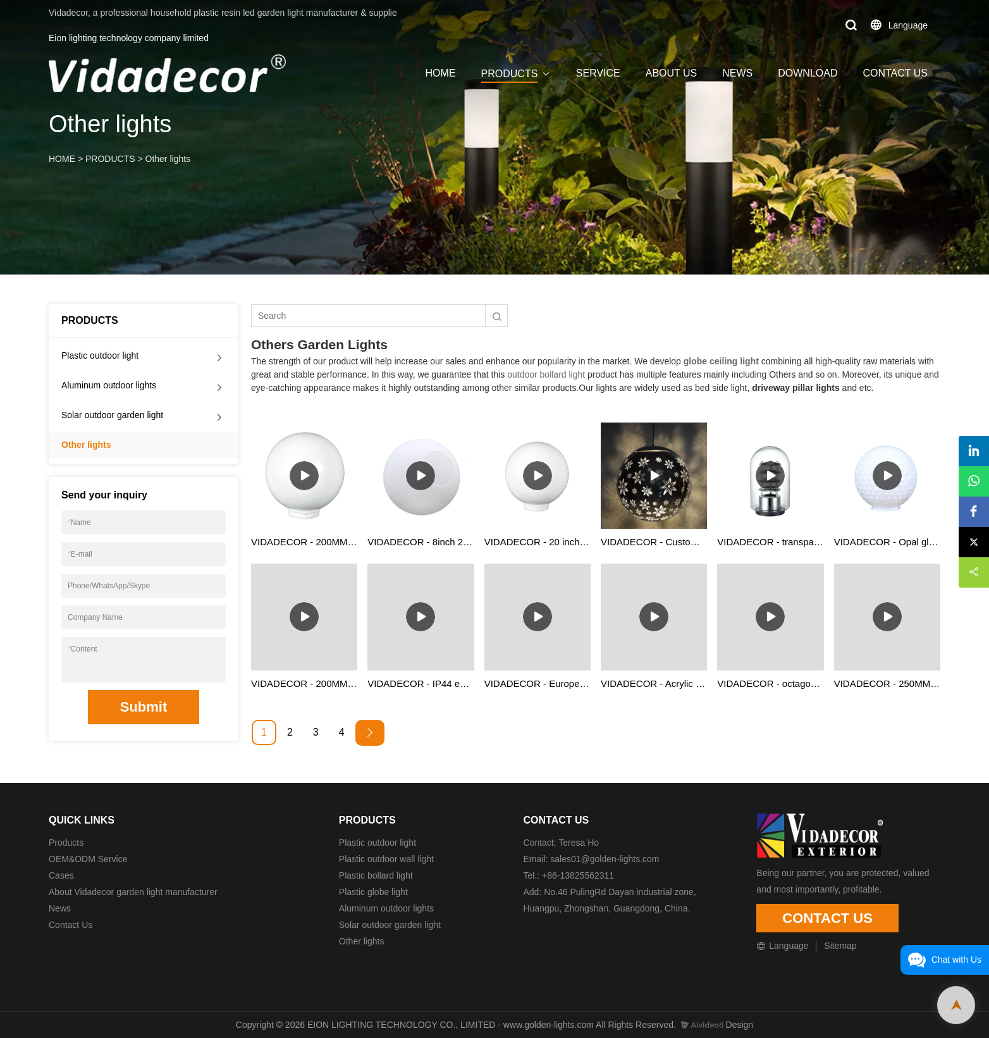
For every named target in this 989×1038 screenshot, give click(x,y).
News (60, 908)
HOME (441, 73)
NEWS (737, 73)
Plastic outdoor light (99, 355)
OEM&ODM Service (88, 859)
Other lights (168, 159)
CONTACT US (895, 73)
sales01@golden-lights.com (604, 859)
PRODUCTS (509, 73)
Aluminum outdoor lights (108, 385)
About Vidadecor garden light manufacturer (133, 892)
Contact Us (70, 925)
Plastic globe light (373, 892)
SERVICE (598, 73)
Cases (61, 875)
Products (66, 842)
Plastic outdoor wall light (386, 859)
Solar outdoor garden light (112, 415)
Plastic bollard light (376, 875)
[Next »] (369, 733)
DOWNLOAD (807, 73)
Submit (144, 707)
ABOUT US (671, 73)
